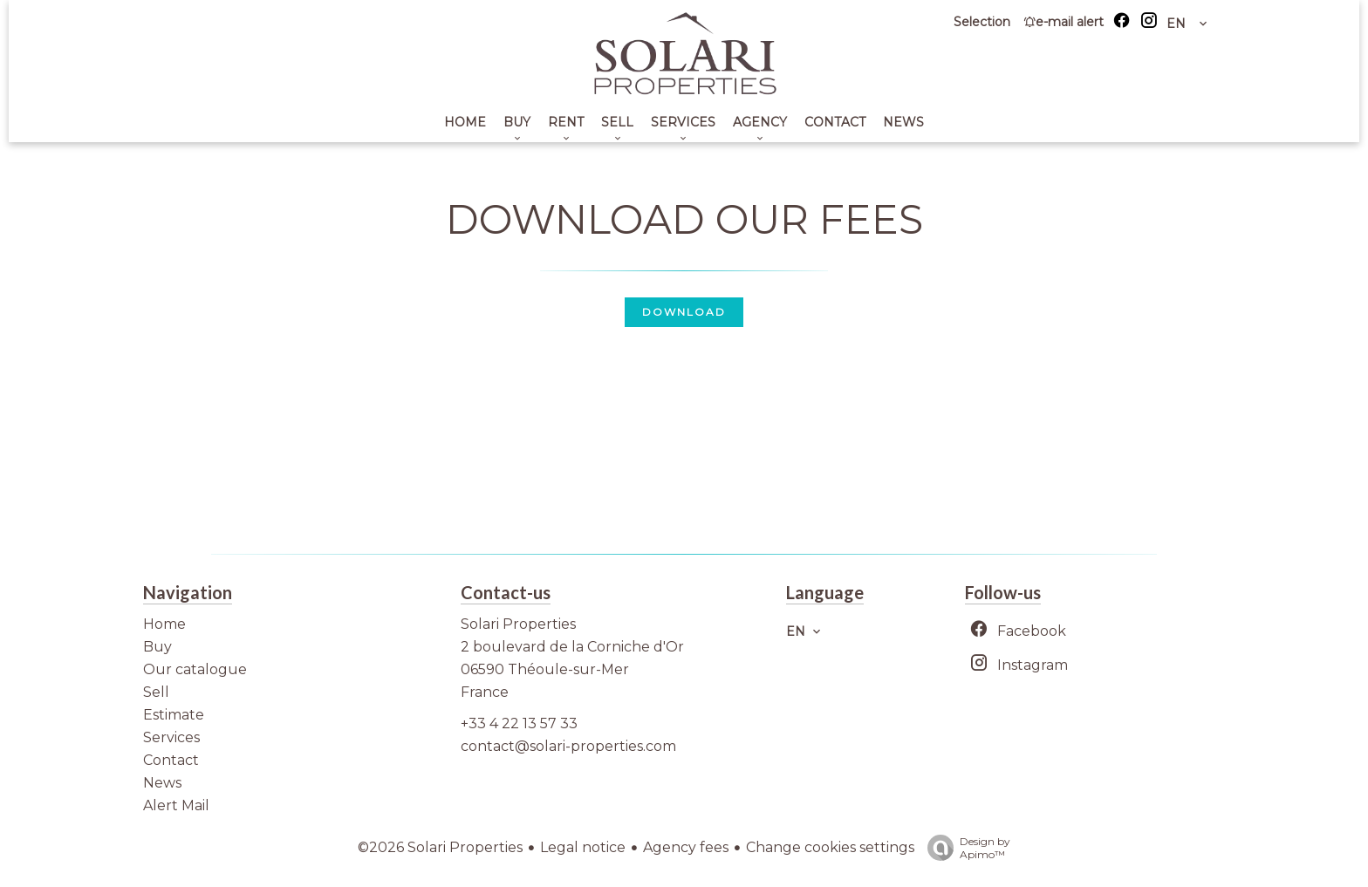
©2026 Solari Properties (440, 847)
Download (684, 311)
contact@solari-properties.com (568, 746)
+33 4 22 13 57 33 (519, 723)
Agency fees (685, 847)
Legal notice (583, 847)
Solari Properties (518, 624)
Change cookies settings (830, 847)
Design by (964, 848)
